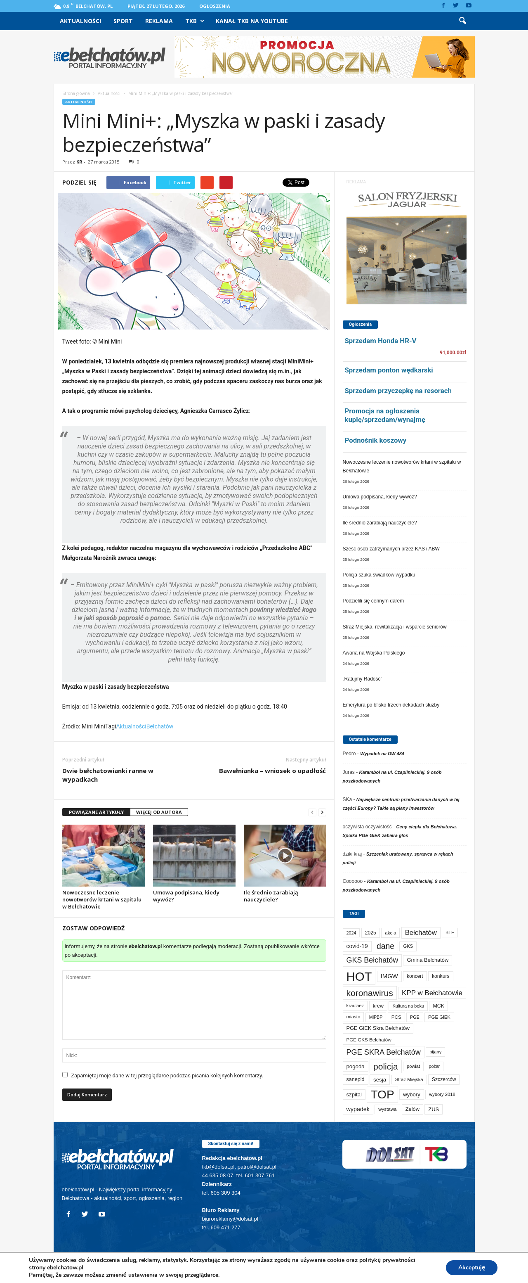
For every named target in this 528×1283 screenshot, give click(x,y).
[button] (462, 21)
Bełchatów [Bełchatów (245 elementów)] (421, 933)
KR (79, 162)
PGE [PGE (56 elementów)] (415, 1017)
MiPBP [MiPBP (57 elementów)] (376, 1017)
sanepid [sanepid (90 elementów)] (355, 1079)
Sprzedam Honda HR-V (381, 341)
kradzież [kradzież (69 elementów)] (355, 1005)
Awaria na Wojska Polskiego (374, 653)
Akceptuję (471, 1267)
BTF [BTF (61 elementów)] (450, 932)
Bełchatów (160, 726)
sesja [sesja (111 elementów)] (379, 1080)
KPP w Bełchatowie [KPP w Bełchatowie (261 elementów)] (432, 993)
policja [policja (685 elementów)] (385, 1066)
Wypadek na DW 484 (382, 753)
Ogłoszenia (214, 6)
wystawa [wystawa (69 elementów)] (387, 1109)
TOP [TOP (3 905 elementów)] (382, 1094)
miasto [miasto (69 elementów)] (353, 1016)
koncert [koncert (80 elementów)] (415, 976)
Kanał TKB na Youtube (252, 21)
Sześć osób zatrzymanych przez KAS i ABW (391, 549)
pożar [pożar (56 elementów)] (434, 1066)
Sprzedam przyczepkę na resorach (398, 391)
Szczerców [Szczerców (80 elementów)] (444, 1079)
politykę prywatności (387, 1260)
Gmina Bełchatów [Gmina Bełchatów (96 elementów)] (427, 960)
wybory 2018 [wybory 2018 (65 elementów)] (442, 1094)
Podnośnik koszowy (376, 440)
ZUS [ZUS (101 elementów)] (433, 1109)
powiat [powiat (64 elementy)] (413, 1066)
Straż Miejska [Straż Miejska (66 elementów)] (409, 1079)
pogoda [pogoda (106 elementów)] (355, 1066)
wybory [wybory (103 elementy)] (411, 1094)
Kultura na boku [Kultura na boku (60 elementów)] (408, 1005)
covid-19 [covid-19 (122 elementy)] (357, 946)
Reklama (159, 21)
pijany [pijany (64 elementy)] (435, 1051)
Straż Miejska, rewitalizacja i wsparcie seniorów (395, 627)
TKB (194, 21)
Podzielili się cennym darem (373, 601)
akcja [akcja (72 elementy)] (390, 932)
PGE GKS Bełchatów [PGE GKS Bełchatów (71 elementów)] (368, 1039)
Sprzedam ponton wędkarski (389, 370)
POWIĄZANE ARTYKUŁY (96, 812)
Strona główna (76, 93)
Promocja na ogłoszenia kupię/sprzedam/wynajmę (385, 415)
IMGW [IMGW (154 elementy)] (389, 976)
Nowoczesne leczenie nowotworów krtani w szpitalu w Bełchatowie (101, 899)
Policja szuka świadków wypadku (379, 575)
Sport (123, 21)
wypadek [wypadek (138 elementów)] (358, 1109)
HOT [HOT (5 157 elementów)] (359, 976)
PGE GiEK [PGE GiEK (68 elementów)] (439, 1017)
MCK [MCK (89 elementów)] (438, 1006)
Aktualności (80, 21)
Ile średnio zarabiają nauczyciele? (271, 896)
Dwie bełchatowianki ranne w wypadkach (107, 774)
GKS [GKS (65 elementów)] (408, 946)
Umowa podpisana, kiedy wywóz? (186, 896)
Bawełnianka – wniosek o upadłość (272, 770)
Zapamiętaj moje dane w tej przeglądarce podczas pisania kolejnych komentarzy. (167, 1075)
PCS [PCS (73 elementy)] (396, 1017)
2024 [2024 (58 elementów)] (351, 932)
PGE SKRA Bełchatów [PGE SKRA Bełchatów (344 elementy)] (383, 1052)
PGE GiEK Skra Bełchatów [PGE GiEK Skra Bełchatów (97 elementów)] (378, 1028)
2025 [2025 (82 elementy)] (370, 933)
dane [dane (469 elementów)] (385, 946)
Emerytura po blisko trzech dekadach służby (391, 705)
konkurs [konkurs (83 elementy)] (441, 976)
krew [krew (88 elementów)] (378, 1006)
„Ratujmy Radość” (362, 679)
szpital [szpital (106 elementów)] (354, 1094)
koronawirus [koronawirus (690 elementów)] (369, 993)
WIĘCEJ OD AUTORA (159, 812)
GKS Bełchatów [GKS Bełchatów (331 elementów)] (372, 960)
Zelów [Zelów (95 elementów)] (412, 1109)
